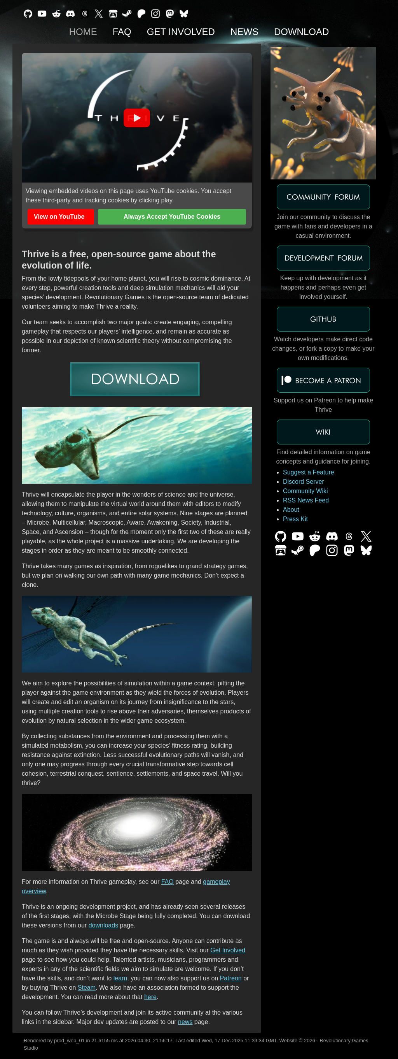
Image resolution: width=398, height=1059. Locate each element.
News (244, 31)
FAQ (122, 31)
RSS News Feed (306, 500)
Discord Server (303, 481)
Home (83, 31)
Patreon (231, 978)
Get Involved (181, 31)
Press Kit (295, 519)
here (150, 997)
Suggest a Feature (308, 472)
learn (120, 978)
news (185, 1022)
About (291, 509)
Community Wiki (305, 491)
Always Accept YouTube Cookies (172, 216)
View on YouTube (59, 216)
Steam (87, 987)
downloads (104, 925)
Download (301, 31)
